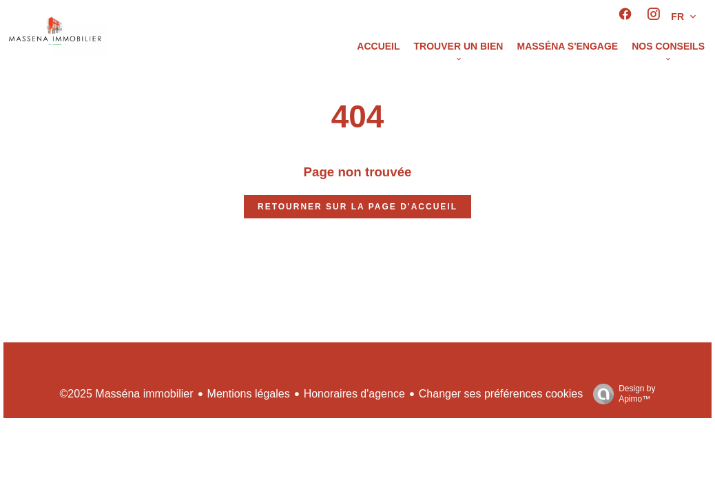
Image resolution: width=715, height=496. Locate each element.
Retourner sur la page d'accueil (357, 206)
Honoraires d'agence (354, 394)
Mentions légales (248, 394)
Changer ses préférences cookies (501, 394)
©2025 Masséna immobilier (126, 394)
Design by (620, 394)
